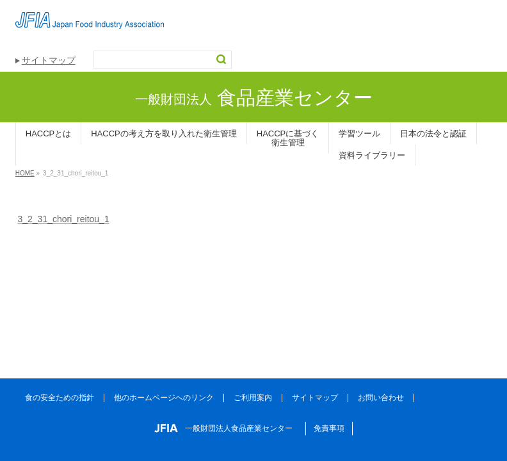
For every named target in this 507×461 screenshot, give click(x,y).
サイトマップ (49, 60)
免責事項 (329, 428)
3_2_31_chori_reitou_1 (63, 219)
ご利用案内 (253, 397)
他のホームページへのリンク (164, 397)
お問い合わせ (381, 397)
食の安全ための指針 (59, 397)
